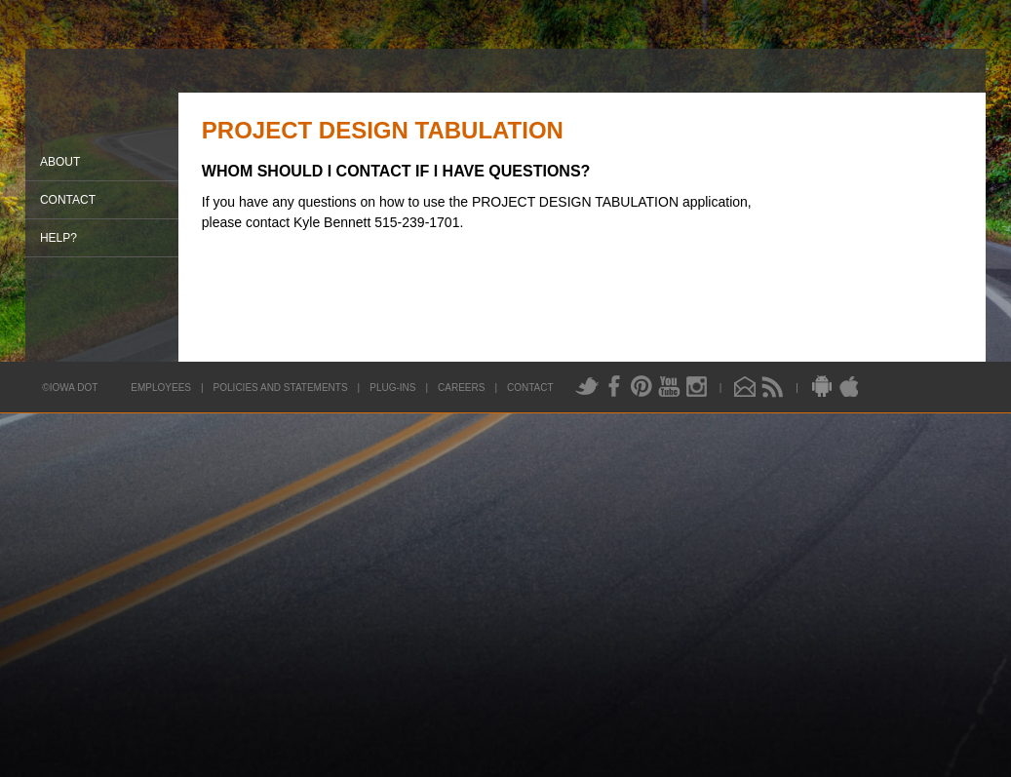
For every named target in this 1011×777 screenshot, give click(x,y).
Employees (161, 387)
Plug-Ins (392, 387)
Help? (58, 238)
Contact (68, 200)
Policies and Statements (281, 387)
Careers (461, 387)
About (60, 162)
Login (61, 274)
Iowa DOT (107, 116)
